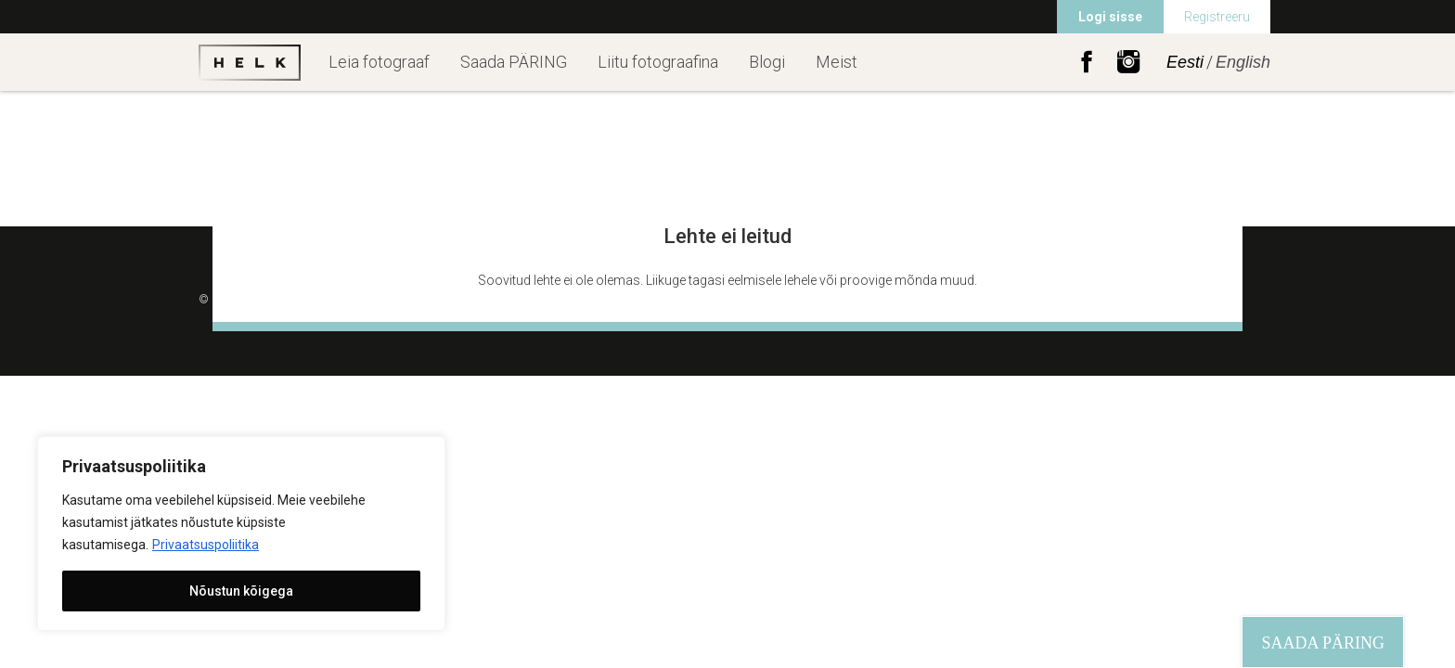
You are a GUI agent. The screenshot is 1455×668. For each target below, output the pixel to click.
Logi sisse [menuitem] (1110, 16)
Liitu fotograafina (658, 61)
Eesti (1185, 62)
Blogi (767, 61)
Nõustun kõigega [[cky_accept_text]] (241, 591)
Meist (836, 61)
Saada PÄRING (513, 61)
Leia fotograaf (379, 61)
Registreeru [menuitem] (1217, 16)
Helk (250, 62)
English (1243, 62)
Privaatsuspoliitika (205, 544)
